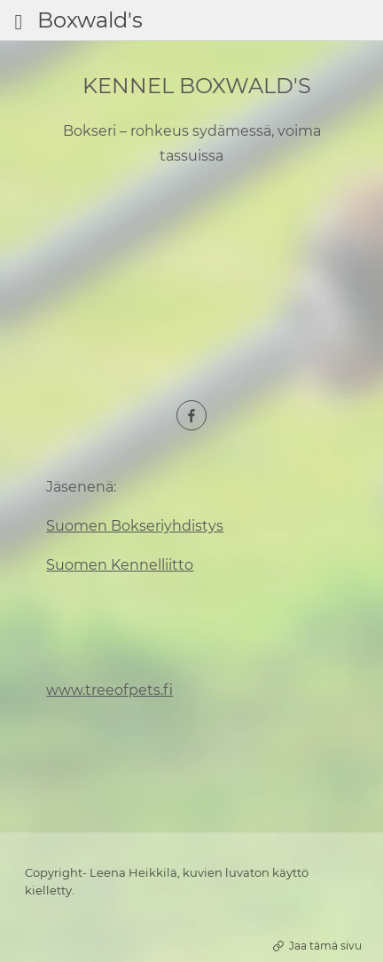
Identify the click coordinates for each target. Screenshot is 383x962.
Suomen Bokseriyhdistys (134, 525)
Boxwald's (90, 20)
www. (65, 690)
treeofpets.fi (129, 690)
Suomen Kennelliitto (119, 564)
